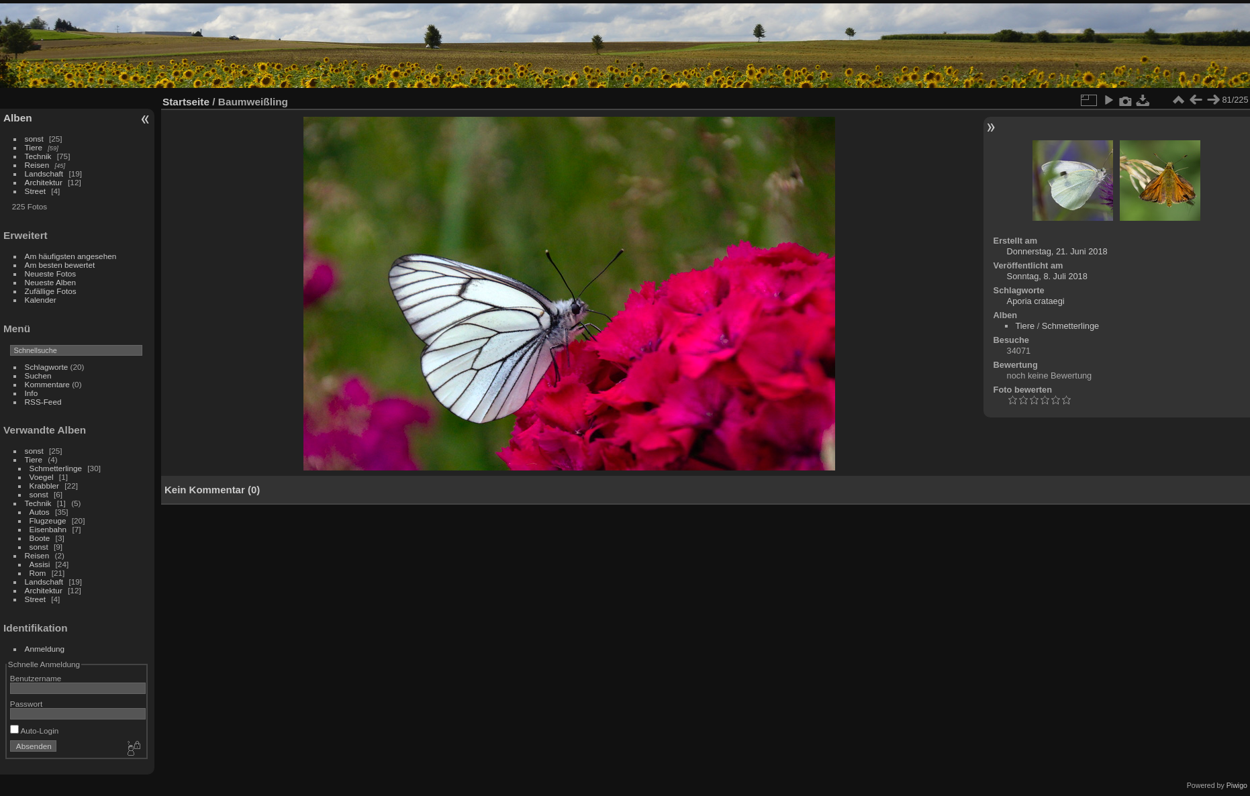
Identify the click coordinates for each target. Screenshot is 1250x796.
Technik (38, 156)
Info (31, 393)
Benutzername (36, 678)
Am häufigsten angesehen (71, 256)
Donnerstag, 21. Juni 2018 (1057, 251)
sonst (34, 138)
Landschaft (44, 173)
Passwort (26, 703)
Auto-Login (34, 730)
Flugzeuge (48, 520)
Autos (40, 511)
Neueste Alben (51, 282)
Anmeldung (45, 648)
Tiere (33, 147)
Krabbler (44, 485)
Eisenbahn (48, 529)
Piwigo (1237, 785)
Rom (38, 572)
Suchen (38, 375)
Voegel (42, 476)
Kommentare (47, 384)
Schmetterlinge (56, 468)
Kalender (40, 299)
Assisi (40, 564)
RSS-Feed (43, 401)
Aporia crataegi (1036, 301)
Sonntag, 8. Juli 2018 (1047, 276)
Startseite (185, 101)
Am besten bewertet (60, 264)
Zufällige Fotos (51, 291)
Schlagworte (46, 366)
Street (35, 191)
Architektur (43, 182)
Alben (17, 117)
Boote (40, 538)
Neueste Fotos (51, 273)
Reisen (37, 164)
